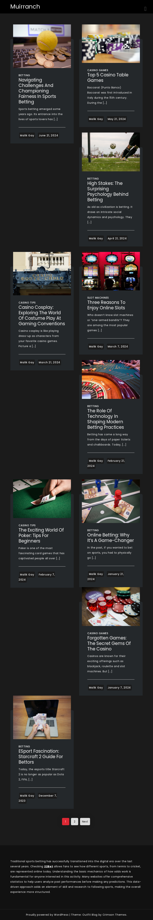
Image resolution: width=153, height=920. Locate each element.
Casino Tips (27, 302)
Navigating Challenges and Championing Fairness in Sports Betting (37, 91)
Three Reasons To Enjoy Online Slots (106, 305)
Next (85, 821)
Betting (24, 75)
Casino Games (97, 70)
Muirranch (25, 6)
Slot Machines (98, 297)
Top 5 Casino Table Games (107, 77)
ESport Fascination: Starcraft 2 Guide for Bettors (41, 756)
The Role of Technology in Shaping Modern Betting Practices (105, 419)
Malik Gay (27, 135)
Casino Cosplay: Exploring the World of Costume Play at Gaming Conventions (42, 315)
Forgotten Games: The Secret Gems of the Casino (109, 643)
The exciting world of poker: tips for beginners (41, 535)
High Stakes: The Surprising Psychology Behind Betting (107, 191)
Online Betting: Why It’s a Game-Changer (110, 537)
